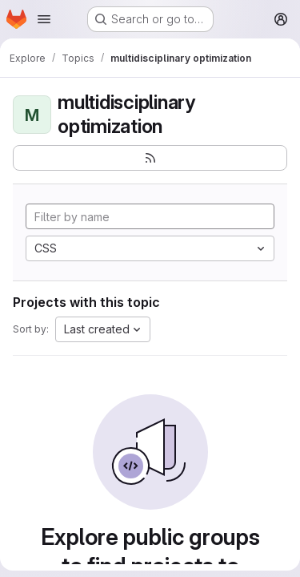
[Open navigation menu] (44, 19)
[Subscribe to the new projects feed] (150, 158)
